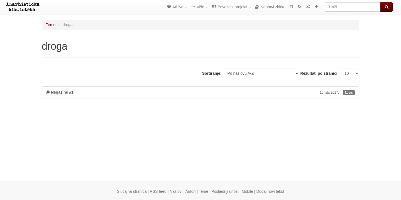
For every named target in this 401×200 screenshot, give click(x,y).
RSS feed (158, 191)
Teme (50, 24)
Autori (190, 191)
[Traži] (353, 7)
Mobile (247, 191)
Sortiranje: (212, 73)
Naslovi (176, 191)
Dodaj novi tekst (270, 191)
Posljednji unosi (224, 191)
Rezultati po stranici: (319, 73)
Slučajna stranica (132, 191)
